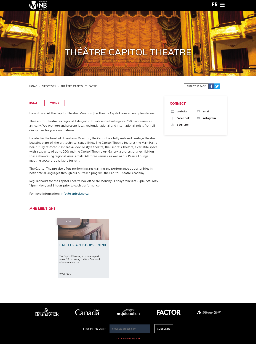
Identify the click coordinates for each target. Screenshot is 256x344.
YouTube (180, 125)
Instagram (206, 118)
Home (33, 86)
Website (179, 111)
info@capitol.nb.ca (75, 193)
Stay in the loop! (94, 329)
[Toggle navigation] (222, 5)
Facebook (180, 118)
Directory (48, 86)
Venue (54, 102)
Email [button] (202, 111)
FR (215, 5)
